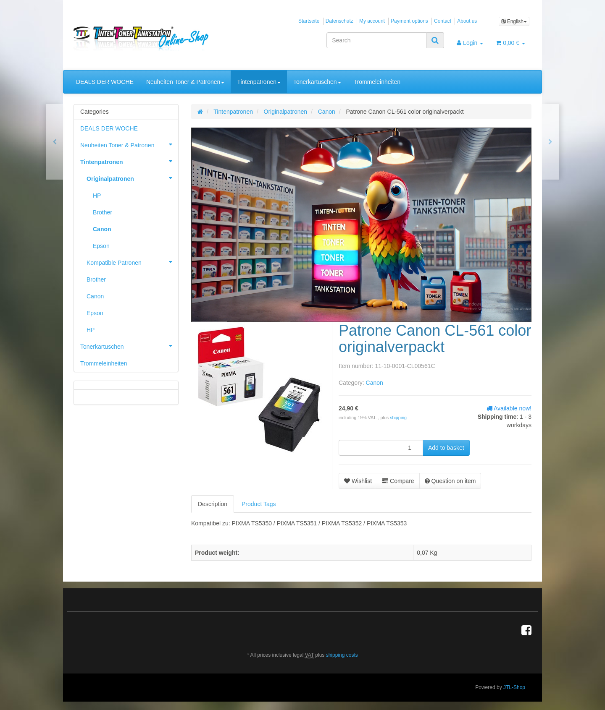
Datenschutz (339, 21)
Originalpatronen (132, 177)
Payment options (409, 21)
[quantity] (381, 448)
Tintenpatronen (259, 81)
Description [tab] (212, 504)
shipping (398, 417)
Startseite (308, 21)
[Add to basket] (446, 448)
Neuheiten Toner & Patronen (185, 81)
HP (97, 195)
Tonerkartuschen (317, 81)
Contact (442, 21)
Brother (102, 212)
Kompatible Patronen (132, 261)
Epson (101, 246)
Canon (374, 382)
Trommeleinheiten (377, 81)
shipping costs (342, 655)
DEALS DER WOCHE (105, 81)
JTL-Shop (514, 687)
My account (372, 21)
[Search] (376, 40)
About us (467, 21)
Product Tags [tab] (259, 504)
